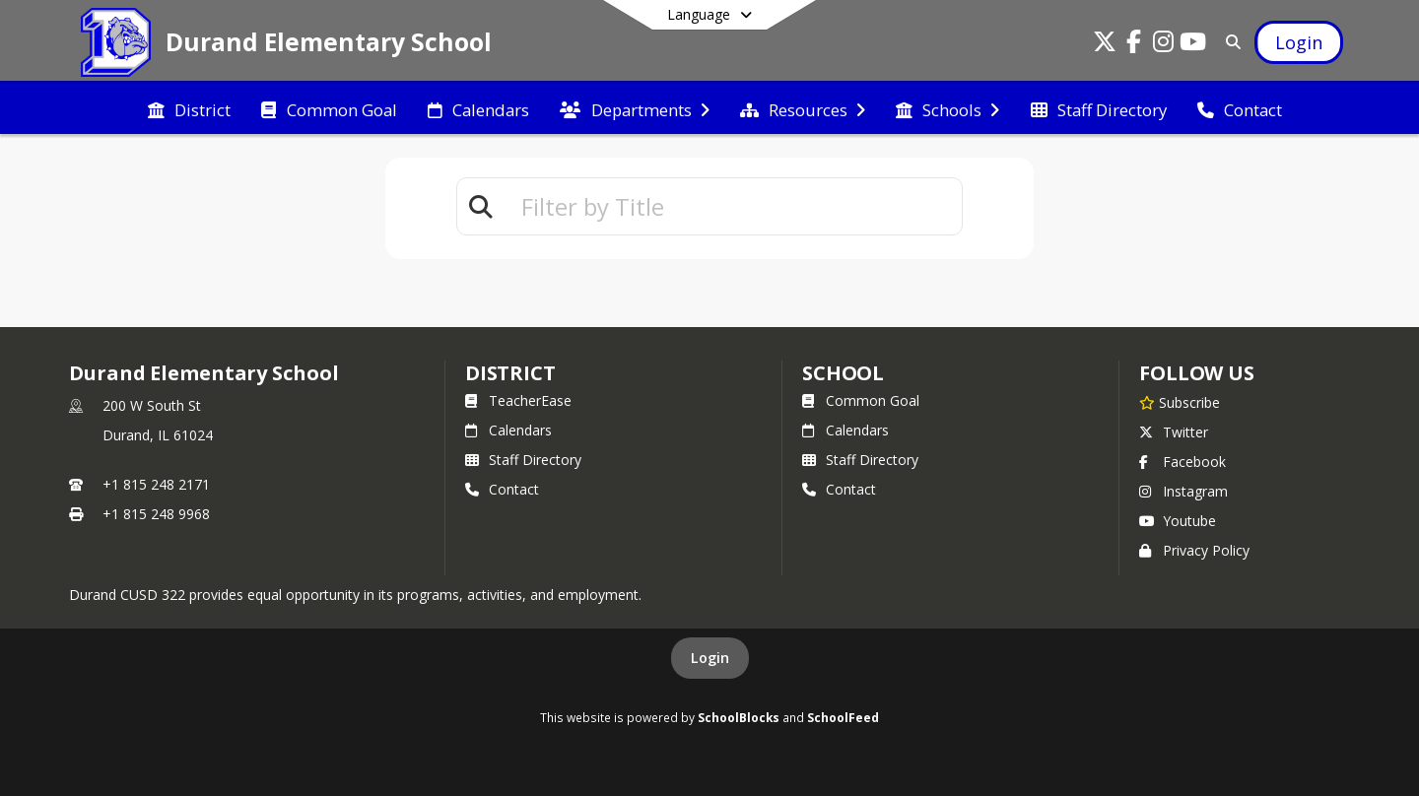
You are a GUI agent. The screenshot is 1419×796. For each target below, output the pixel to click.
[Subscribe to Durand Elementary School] (1179, 402)
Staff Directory (523, 459)
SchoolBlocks (738, 717)
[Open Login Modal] (1298, 42)
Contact (502, 489)
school (843, 373)
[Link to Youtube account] (1193, 44)
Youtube (1177, 520)
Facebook (1182, 461)
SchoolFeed (843, 717)
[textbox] (733, 206)
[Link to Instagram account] (1164, 44)
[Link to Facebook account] (1134, 44)
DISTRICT (510, 373)
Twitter (1173, 432)
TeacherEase (518, 400)
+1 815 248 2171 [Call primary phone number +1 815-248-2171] (156, 484)
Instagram (1183, 491)
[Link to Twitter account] (1104, 44)
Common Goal (860, 400)
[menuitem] (189, 108)
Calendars (508, 430)
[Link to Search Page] (1229, 42)
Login (710, 657)
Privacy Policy (1194, 550)
